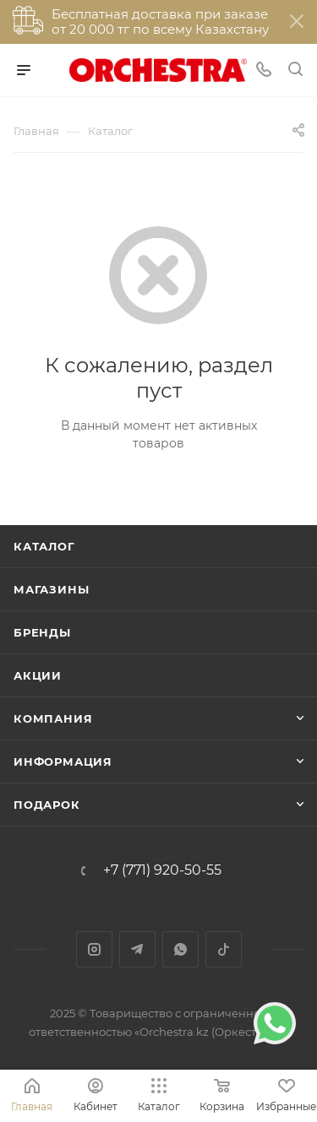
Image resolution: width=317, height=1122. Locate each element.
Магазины (51, 589)
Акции (38, 675)
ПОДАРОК (47, 804)
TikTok (223, 949)
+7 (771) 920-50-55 (162, 870)
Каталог (44, 546)
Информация (63, 761)
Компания (53, 718)
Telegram (137, 949)
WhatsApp (180, 949)
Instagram (94, 949)
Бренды (42, 632)
